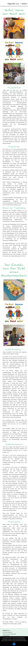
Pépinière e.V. (13, 4)
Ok (14, 644)
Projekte (24, 4)
